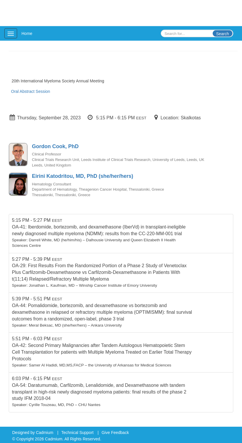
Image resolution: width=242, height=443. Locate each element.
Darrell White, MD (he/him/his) (55, 240)
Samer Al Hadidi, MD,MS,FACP (56, 365)
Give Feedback (115, 432)
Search (222, 33)
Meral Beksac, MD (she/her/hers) (57, 325)
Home (26, 33)
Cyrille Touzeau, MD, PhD (51, 405)
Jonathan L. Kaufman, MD (52, 285)
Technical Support (77, 432)
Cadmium (44, 432)
